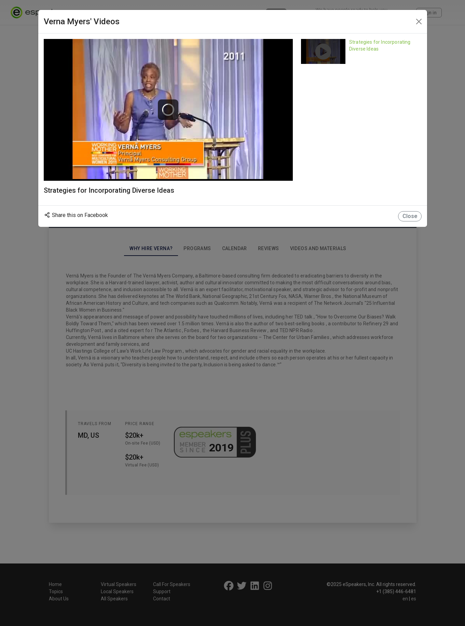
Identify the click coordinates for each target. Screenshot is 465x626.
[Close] (418, 21)
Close (409, 216)
